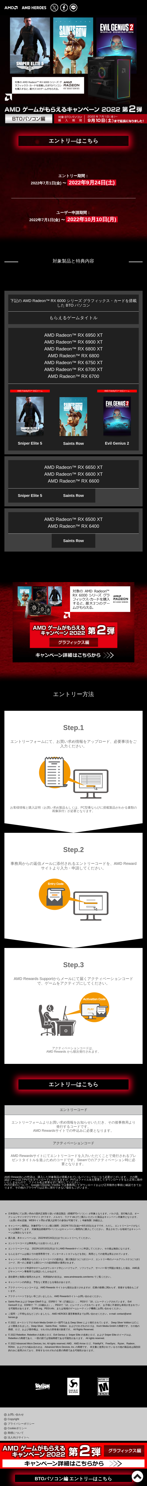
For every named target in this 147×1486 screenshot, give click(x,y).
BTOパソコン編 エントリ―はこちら (73, 1478)
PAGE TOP (137, 1476)
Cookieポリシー (17, 1428)
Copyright (13, 1419)
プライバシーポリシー (21, 1423)
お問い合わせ (16, 1414)
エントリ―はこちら (73, 141)
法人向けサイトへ (18, 1437)
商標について (16, 1432)
